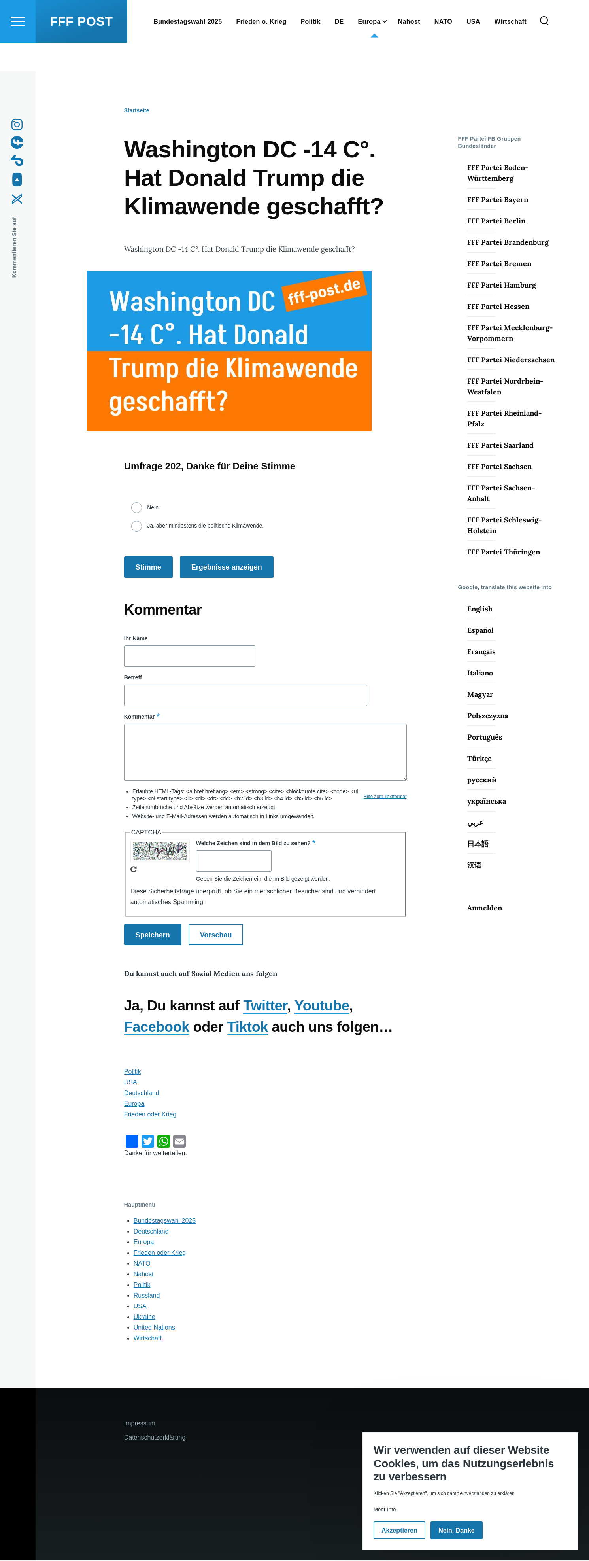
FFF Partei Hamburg (501, 285)
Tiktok (247, 1027)
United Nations (154, 1327)
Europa (134, 1104)
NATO (142, 1263)
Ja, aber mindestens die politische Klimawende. (205, 526)
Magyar (480, 694)
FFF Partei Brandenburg (508, 242)
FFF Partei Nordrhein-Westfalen (505, 387)
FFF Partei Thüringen (503, 552)
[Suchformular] (544, 49)
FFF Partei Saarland (500, 445)
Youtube (321, 1006)
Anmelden (484, 908)
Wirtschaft (148, 1338)
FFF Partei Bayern (497, 199)
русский (481, 780)
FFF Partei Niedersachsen (511, 360)
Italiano (480, 673)
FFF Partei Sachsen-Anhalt (501, 493)
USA (130, 1082)
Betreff (133, 678)
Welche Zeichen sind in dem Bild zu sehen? (253, 843)
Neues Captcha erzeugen (133, 870)
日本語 (478, 844)
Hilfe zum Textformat (384, 797)
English (480, 609)
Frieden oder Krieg (150, 1114)
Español (480, 630)
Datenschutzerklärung (155, 1437)
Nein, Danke (456, 1530)
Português (484, 737)
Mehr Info (385, 1509)
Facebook (156, 1027)
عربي (475, 822)
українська (486, 801)
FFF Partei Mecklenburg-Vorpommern (510, 333)
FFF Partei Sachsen (499, 466)
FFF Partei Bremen (499, 264)
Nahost (144, 1274)
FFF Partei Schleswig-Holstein (504, 525)
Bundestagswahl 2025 (165, 1221)
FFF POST (81, 50)
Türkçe (479, 758)
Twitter (265, 1006)
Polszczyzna (487, 716)
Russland (147, 1295)
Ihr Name (136, 639)
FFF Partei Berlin (496, 221)
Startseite (136, 111)
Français (481, 652)
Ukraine (144, 1317)
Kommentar (139, 717)
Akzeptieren (399, 1530)
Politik (132, 1072)
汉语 (474, 865)
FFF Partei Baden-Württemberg (497, 173)
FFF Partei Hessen (498, 306)
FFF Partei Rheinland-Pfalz (504, 419)
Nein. (153, 508)
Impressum (139, 1423)
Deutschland (141, 1093)
